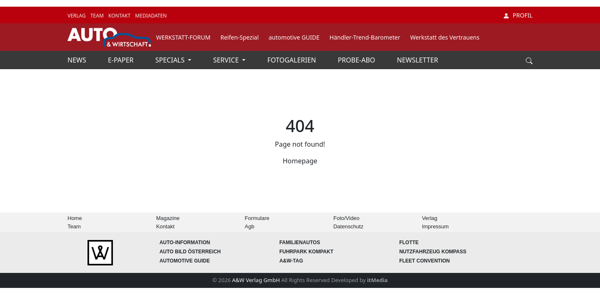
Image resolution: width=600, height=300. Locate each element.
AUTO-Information (185, 242)
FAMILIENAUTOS (299, 242)
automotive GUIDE (294, 37)
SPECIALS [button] (170, 60)
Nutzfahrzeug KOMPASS (432, 252)
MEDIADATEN (151, 15)
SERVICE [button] (226, 60)
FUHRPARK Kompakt (306, 252)
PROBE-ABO (357, 60)
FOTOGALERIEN (293, 60)
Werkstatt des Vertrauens (444, 37)
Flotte (409, 242)
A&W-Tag (291, 261)
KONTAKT (120, 15)
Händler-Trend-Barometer (365, 37)
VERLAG (77, 15)
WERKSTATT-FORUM (183, 37)
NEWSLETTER (417, 60)
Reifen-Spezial (239, 37)
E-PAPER (121, 60)
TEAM (97, 15)
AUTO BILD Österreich (190, 252)
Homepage (299, 160)
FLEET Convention (424, 261)
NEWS (78, 60)
